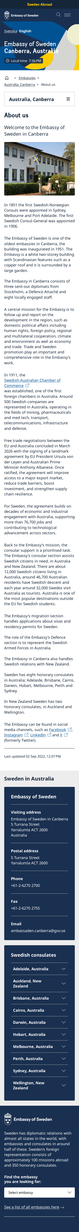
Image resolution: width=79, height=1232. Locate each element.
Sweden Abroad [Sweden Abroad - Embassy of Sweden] (39, 4)
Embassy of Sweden (31, 47)
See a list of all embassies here (31, 1206)
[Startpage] (8, 78)
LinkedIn (38, 735)
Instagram (13, 735)
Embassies (27, 78)
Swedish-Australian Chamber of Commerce (32, 383)
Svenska (10, 31)
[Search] (59, 15)
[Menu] (69, 15)
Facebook (57, 729)
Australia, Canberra (19, 84)
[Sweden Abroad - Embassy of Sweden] (25, 15)
